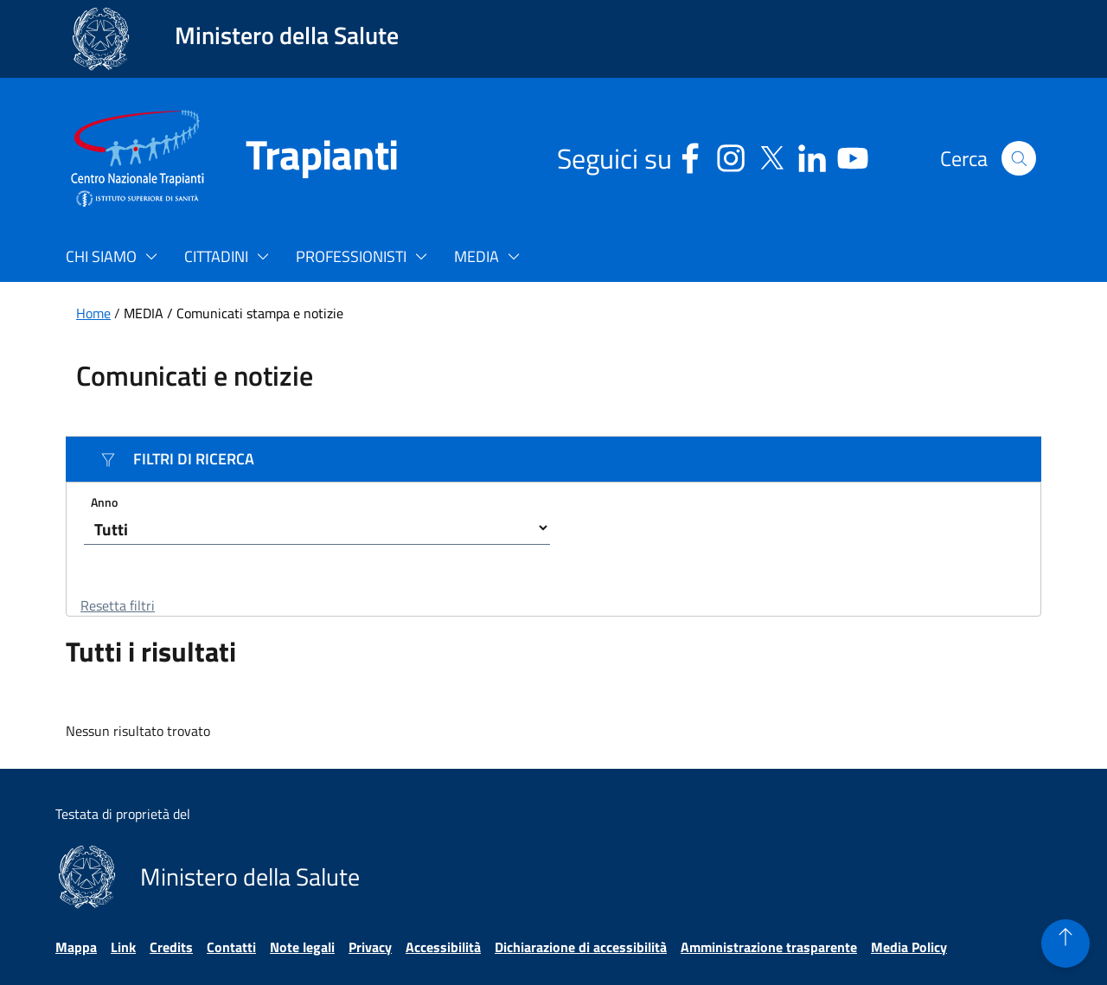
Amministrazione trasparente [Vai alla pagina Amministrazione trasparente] (769, 947)
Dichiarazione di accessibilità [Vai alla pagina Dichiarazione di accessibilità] (581, 947)
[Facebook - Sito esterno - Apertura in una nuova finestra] (690, 155)
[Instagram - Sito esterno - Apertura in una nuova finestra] (731, 155)
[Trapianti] (301, 158)
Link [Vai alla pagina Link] (123, 947)
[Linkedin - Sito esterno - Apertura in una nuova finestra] (812, 155)
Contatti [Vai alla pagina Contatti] (231, 947)
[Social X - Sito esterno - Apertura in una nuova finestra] (771, 155)
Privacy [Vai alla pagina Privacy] (370, 947)
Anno (104, 501)
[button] (1018, 158)
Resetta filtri (117, 605)
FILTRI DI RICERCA (177, 458)
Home (93, 313)
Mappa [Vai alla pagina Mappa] (76, 947)
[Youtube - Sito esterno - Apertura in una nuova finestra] (853, 155)
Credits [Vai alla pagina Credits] (171, 947)
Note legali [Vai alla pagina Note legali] (302, 947)
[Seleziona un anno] (317, 527)
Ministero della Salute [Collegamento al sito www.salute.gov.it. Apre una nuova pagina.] (287, 35)
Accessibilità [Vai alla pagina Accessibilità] (443, 947)
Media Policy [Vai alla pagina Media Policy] (909, 947)
